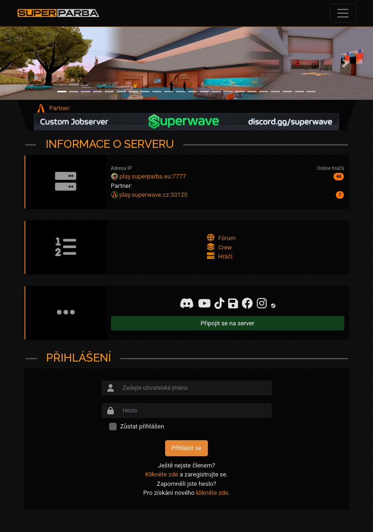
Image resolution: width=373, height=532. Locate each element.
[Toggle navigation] (343, 13)
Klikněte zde (161, 474)
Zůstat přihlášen (142, 426)
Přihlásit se (186, 447)
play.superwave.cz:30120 (153, 194)
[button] (28, 63)
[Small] (195, 387)
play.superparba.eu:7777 (152, 176)
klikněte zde (212, 492)
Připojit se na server (227, 323)
